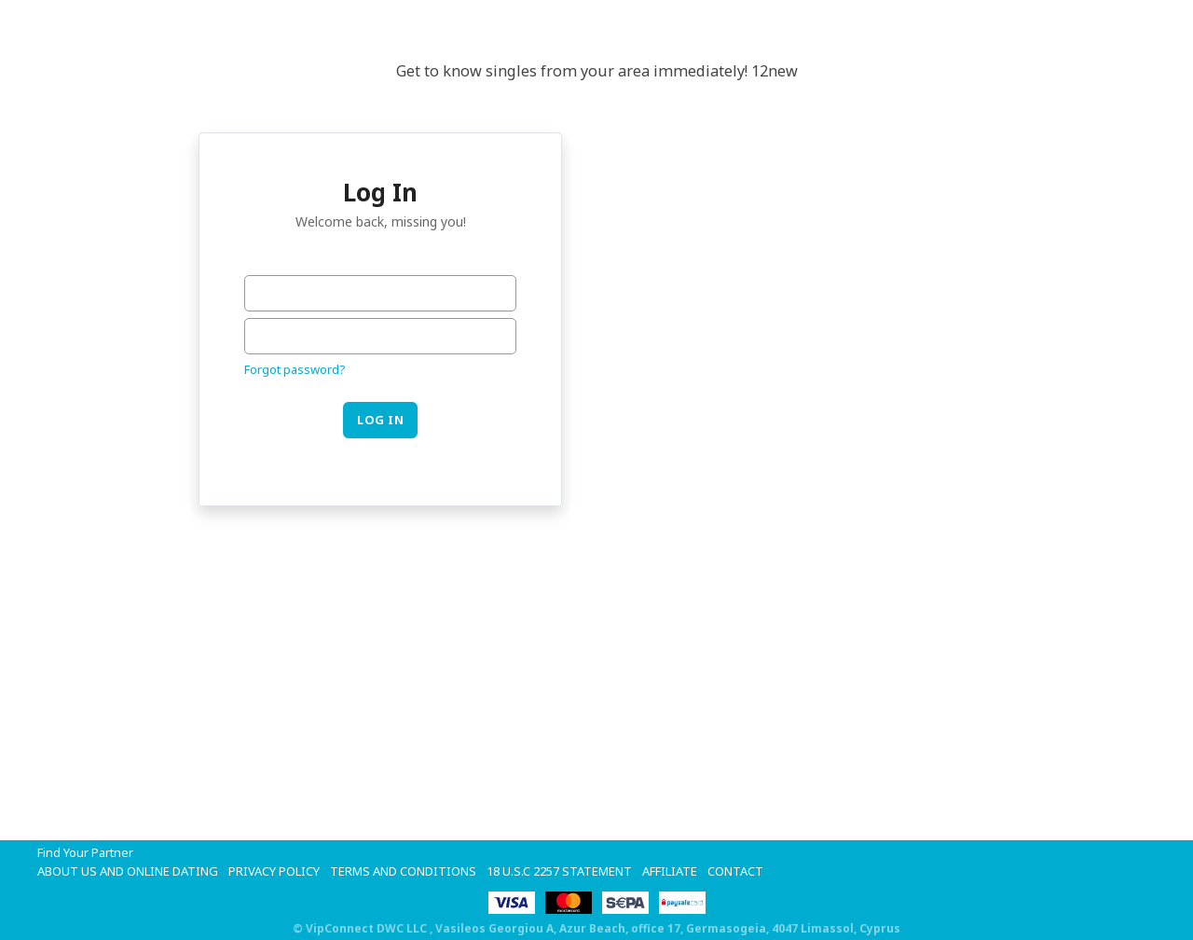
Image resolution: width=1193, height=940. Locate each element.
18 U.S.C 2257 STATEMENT (559, 871)
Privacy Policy (274, 871)
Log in (380, 419)
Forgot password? (295, 369)
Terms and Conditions (403, 871)
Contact (735, 871)
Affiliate (669, 871)
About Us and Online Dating (127, 871)
